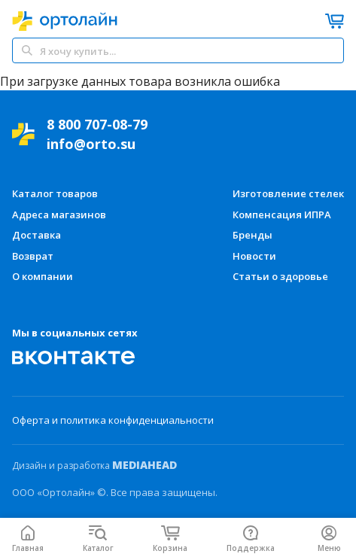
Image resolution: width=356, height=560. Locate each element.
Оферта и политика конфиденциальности (113, 420)
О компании (42, 276)
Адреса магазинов (59, 214)
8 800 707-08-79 (97, 124)
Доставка (36, 235)
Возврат (32, 256)
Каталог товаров (55, 193)
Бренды (252, 235)
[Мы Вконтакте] (73, 357)
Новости (254, 256)
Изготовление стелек (288, 193)
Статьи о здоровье (280, 276)
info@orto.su (91, 144)
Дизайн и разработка (94, 465)
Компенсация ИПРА (282, 214)
